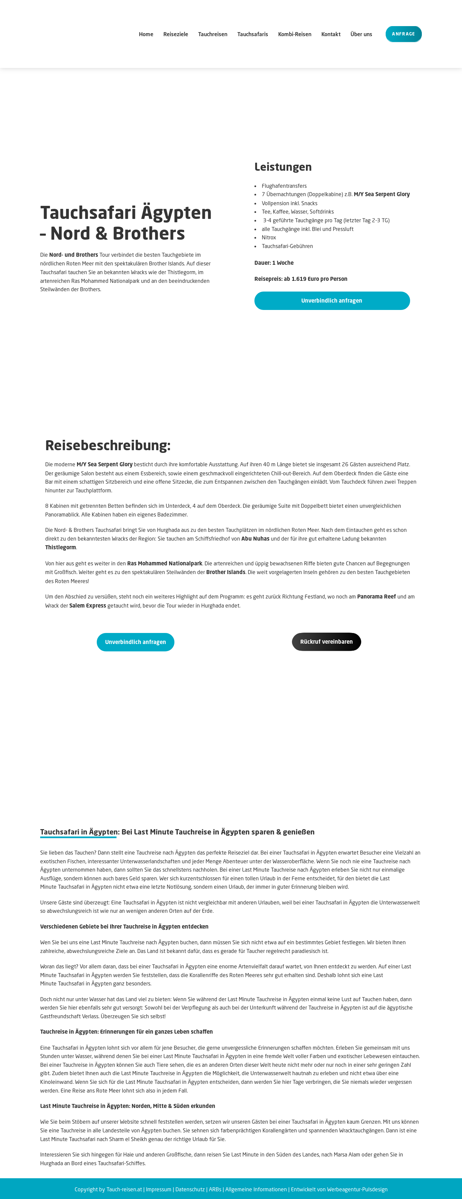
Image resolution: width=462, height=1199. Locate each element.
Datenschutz (190, 1188)
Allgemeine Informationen (256, 1188)
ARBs (215, 1188)
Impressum (158, 1188)
